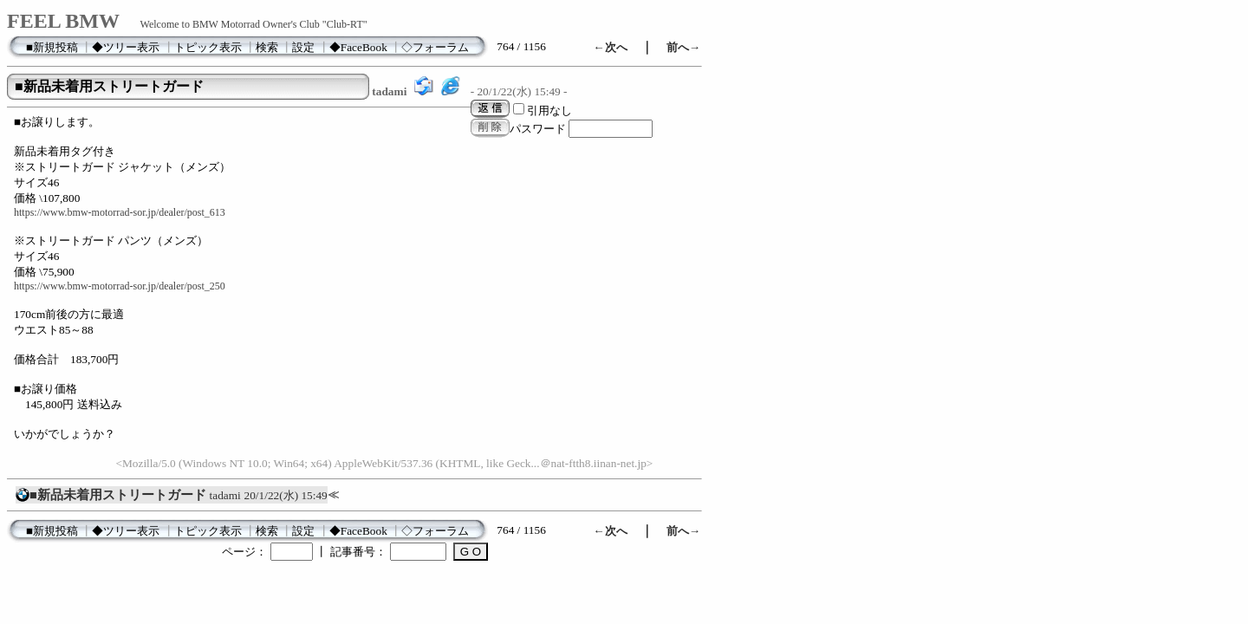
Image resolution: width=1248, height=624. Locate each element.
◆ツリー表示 (125, 47)
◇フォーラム (435, 47)
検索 (267, 47)
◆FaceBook (358, 47)
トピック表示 (208, 47)
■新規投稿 (52, 47)
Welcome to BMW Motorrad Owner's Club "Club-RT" (253, 24)
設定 (303, 47)
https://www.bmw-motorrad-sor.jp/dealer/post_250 (119, 286)
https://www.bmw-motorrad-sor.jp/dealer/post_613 (119, 212)
